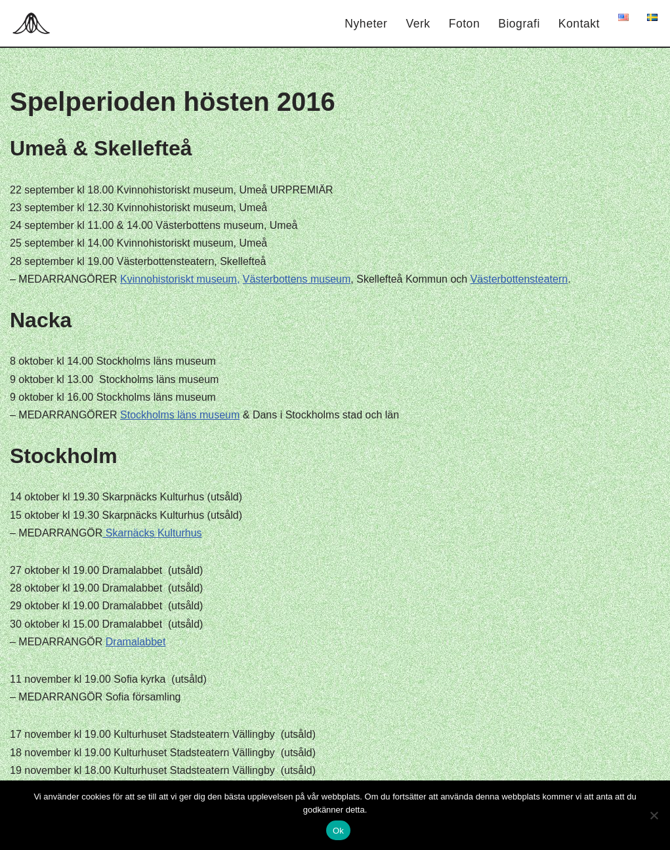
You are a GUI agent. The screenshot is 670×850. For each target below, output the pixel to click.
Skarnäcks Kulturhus (151, 532)
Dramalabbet (136, 641)
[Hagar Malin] (34, 23)
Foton (464, 23)
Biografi (519, 23)
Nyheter (366, 23)
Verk (418, 23)
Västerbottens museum (297, 279)
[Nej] (653, 815)
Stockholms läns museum (180, 414)
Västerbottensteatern (519, 279)
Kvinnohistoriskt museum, (180, 279)
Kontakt (579, 23)
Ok (338, 831)
